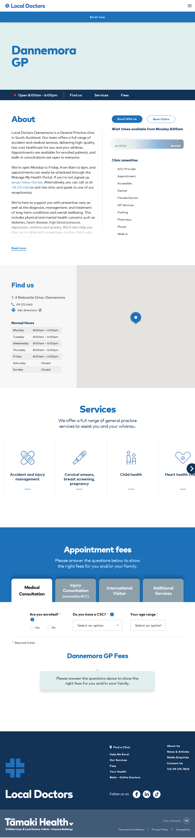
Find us (76, 95)
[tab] (31, 591)
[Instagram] (146, 795)
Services (101, 95)
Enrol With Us (127, 119)
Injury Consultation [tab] (75, 590)
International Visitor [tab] (119, 590)
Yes (37, 627)
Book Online (161, 119)
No (53, 627)
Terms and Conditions (131, 830)
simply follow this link (28, 182)
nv (186, 820)
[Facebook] (136, 795)
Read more (18, 248)
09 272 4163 (21, 187)
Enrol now (97, 17)
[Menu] (190, 5)
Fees (125, 95)
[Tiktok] (157, 795)
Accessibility (183, 830)
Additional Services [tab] (163, 590)
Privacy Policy (160, 830)
